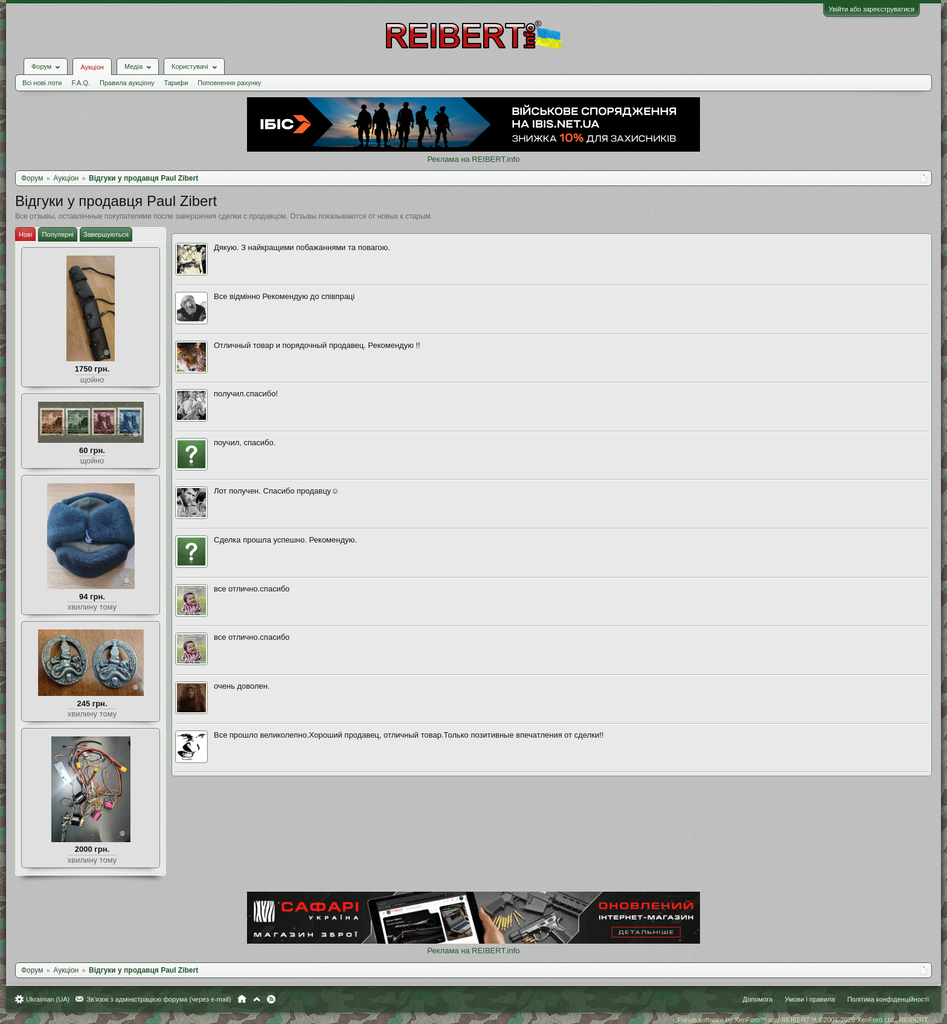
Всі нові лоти (42, 82)
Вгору (256, 999)
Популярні (57, 234)
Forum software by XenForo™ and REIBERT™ (803, 1019)
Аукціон (91, 67)
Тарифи (176, 82)
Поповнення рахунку (229, 82)
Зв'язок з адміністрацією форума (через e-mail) (158, 999)
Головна (241, 999)
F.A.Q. (80, 82)
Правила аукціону (127, 82)
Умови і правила (810, 999)
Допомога (757, 999)
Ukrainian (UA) (47, 999)
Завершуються (106, 234)
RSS (271, 999)
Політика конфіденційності (888, 999)
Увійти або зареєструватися (871, 9)
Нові (25, 234)
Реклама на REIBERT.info (473, 159)
